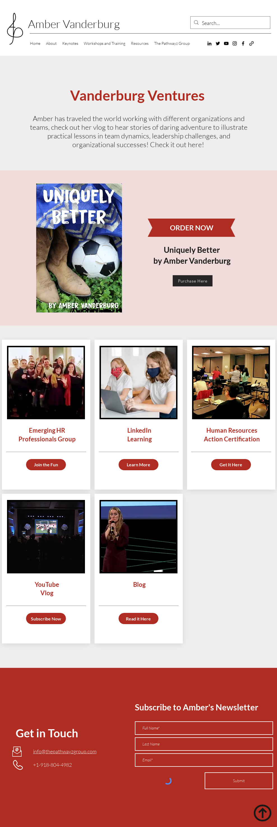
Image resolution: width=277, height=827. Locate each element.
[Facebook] (243, 43)
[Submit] (239, 780)
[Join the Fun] (46, 464)
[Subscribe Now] (46, 618)
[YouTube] (226, 43)
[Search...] (230, 23)
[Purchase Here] (193, 280)
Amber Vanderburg (74, 24)
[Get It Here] (231, 464)
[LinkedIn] (209, 43)
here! (197, 144)
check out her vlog (78, 127)
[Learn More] (138, 464)
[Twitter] (218, 43)
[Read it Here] (138, 618)
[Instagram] (234, 43)
